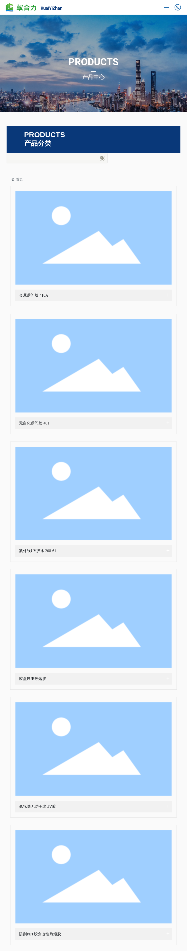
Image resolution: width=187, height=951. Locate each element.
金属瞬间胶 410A (33, 295)
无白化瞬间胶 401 (34, 423)
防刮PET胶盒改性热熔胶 (40, 934)
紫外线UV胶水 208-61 (37, 551)
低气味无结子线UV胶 (37, 806)
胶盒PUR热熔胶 (32, 679)
